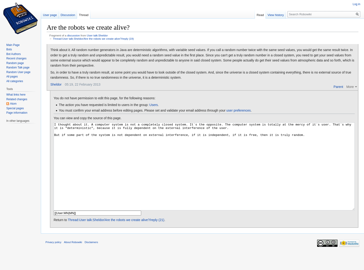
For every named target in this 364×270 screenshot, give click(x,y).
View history (276, 15)
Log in (356, 4)
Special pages (15, 108)
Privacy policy (53, 259)
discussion (73, 35)
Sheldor (56, 84)
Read (260, 15)
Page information (16, 112)
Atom (13, 103)
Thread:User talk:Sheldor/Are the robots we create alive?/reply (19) (93, 38)
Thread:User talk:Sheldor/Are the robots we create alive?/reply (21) (116, 237)
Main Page (13, 45)
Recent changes (16, 58)
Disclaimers (91, 259)
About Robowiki (73, 259)
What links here (16, 94)
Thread (83, 15)
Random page (15, 63)
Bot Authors (13, 54)
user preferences (238, 110)
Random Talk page (17, 67)
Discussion (68, 15)
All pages (12, 76)
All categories (14, 81)
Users (153, 105)
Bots (9, 49)
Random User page (18, 72)
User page (50, 15)
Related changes (16, 99)
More (350, 87)
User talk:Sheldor (97, 35)
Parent (338, 87)
